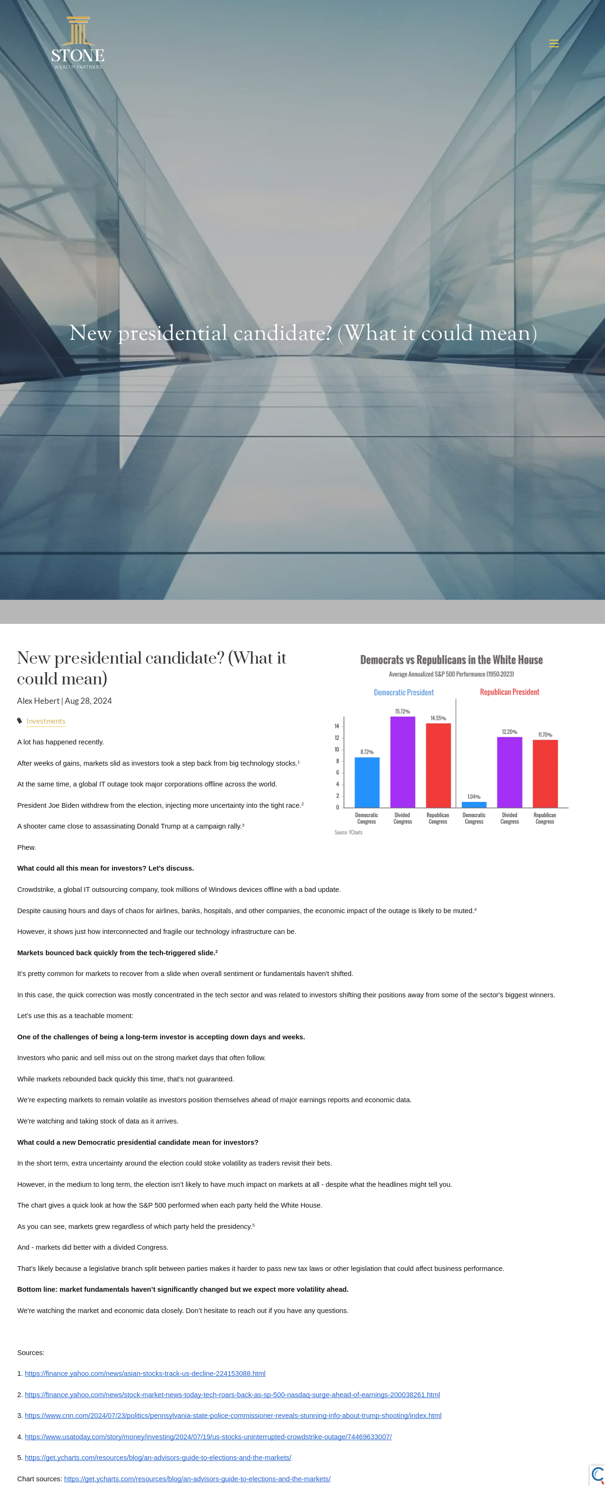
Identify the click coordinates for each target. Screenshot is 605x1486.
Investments (46, 722)
